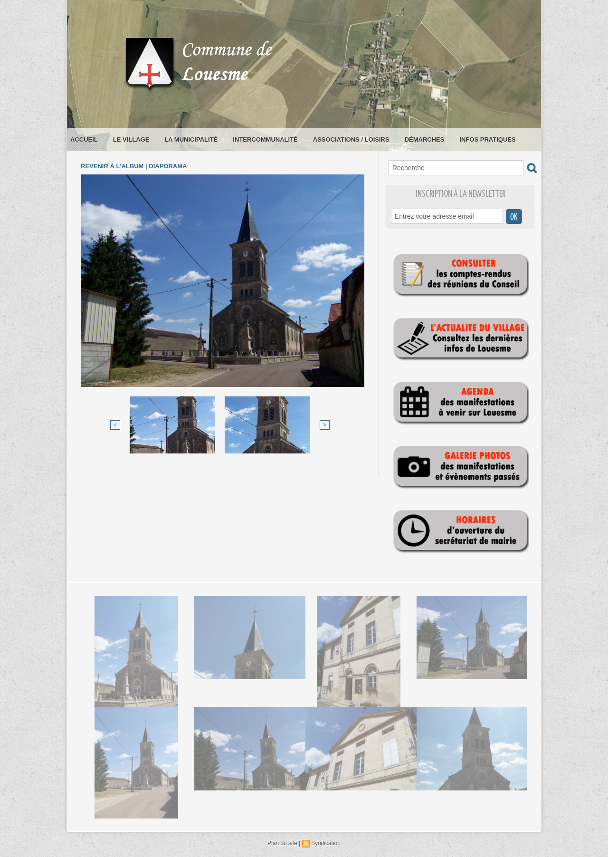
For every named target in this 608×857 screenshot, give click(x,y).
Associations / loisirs (351, 139)
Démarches (425, 139)
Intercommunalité (265, 139)
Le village (131, 139)
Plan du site (282, 843)
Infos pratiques (487, 139)
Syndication (326, 843)
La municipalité (191, 139)
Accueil (84, 139)
